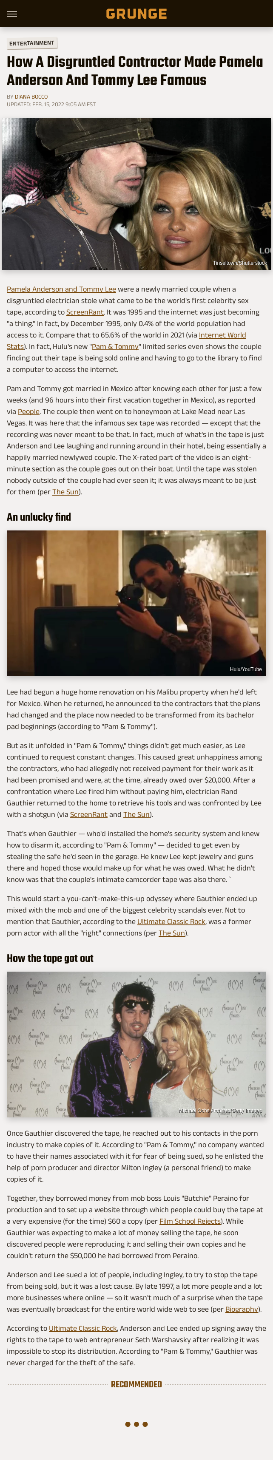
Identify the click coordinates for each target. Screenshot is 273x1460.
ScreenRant (85, 312)
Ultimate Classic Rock (171, 921)
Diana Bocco (31, 96)
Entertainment (31, 43)
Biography (241, 1309)
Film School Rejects (190, 1221)
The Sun (65, 492)
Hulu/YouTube (246, 669)
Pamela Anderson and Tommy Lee (61, 289)
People (29, 411)
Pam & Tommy (115, 346)
